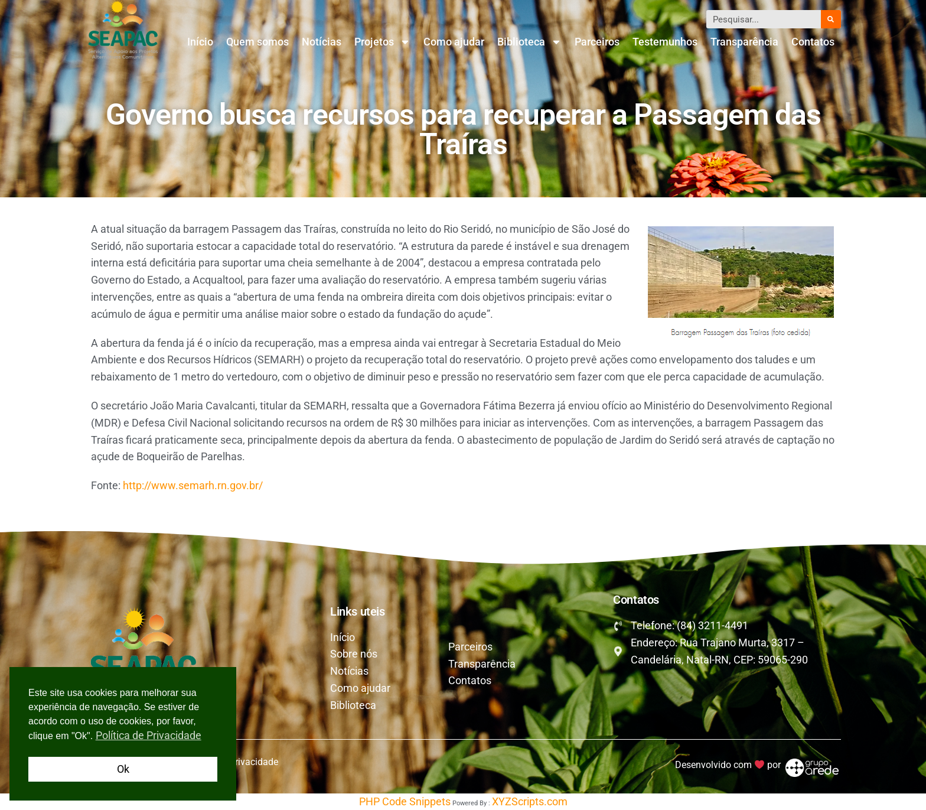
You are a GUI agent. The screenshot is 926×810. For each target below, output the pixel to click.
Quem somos (257, 41)
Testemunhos (664, 41)
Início (200, 41)
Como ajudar (453, 41)
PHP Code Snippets (405, 801)
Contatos (812, 41)
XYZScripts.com (530, 801)
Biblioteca (529, 42)
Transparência (744, 41)
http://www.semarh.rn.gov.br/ (193, 485)
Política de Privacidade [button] (148, 735)
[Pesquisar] (831, 19)
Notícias (321, 41)
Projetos (382, 42)
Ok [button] (123, 769)
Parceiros (597, 41)
